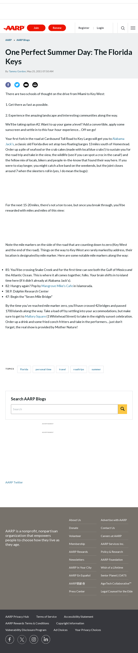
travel (62, 369)
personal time (43, 369)
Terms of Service (46, 616)
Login (100, 27)
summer (96, 369)
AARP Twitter (14, 482)
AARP (8, 40)
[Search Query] (64, 409)
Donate (73, 527)
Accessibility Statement (78, 616)
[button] (133, 28)
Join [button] (36, 27)
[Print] (35, 84)
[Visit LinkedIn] (46, 639)
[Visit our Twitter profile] (21, 639)
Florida (24, 369)
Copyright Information (70, 623)
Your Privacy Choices (88, 629)
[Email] (26, 84)
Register (84, 27)
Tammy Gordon (17, 71)
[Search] (122, 409)
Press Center (77, 591)
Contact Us (108, 527)
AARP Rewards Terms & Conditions (27, 623)
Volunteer (75, 536)
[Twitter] (17, 84)
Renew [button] (57, 27)
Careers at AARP (111, 536)
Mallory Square (35, 316)
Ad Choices (61, 629)
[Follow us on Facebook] (9, 639)
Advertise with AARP (114, 520)
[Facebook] (8, 84)
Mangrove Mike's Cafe (57, 286)
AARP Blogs (23, 40)
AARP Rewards (78, 551)
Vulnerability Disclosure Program (25, 629)
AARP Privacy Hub (17, 616)
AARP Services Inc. (112, 543)
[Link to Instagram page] (33, 639)
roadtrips (78, 369)
